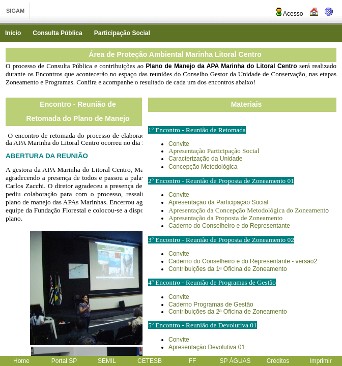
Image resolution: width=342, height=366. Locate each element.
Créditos (278, 360)
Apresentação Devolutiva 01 (206, 347)
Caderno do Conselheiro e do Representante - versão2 (242, 261)
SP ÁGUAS (234, 360)
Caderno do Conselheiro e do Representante (229, 225)
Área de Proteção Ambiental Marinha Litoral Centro (175, 54)
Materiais (246, 104)
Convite (178, 143)
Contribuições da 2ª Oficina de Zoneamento (227, 311)
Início (13, 33)
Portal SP (64, 360)
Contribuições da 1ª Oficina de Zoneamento (227, 268)
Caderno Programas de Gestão (210, 304)
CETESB (149, 360)
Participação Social (122, 33)
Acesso (289, 13)
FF (192, 360)
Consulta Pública (57, 33)
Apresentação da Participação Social (218, 202)
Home (21, 360)
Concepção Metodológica (202, 166)
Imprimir (320, 360)
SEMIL (107, 360)
